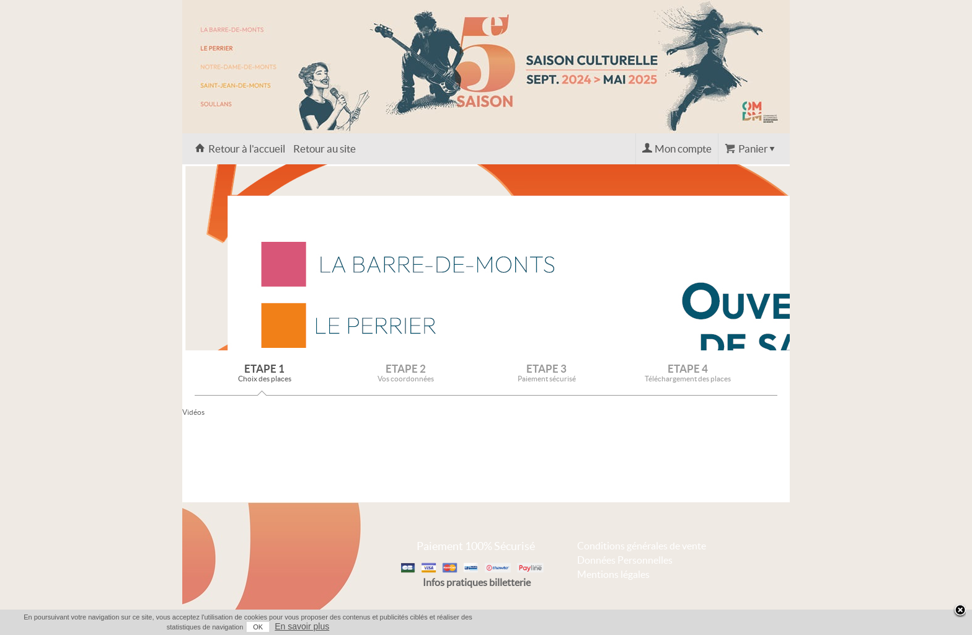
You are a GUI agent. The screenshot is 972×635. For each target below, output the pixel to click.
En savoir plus (302, 626)
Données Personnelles (625, 560)
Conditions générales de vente (641, 545)
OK (258, 627)
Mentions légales (613, 574)
